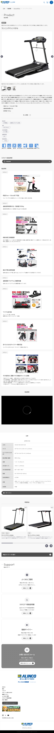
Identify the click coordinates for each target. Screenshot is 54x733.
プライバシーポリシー (27, 727)
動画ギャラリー (5, 694)
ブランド (4, 690)
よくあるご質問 (5, 696)
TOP (4, 8)
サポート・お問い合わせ (7, 692)
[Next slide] (52, 56)
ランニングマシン (17, 8)
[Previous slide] (46, 545)
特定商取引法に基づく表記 (8, 717)
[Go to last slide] (1, 56)
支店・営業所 (5, 699)
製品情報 (9, 8)
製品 (3, 688)
